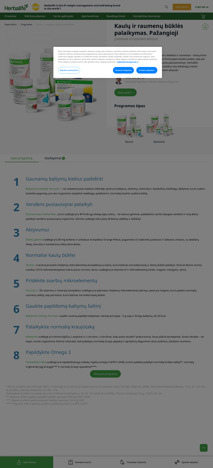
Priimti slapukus (146, 70)
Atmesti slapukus (123, 70)
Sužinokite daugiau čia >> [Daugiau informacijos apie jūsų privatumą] (128, 62)
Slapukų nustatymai (69, 70)
